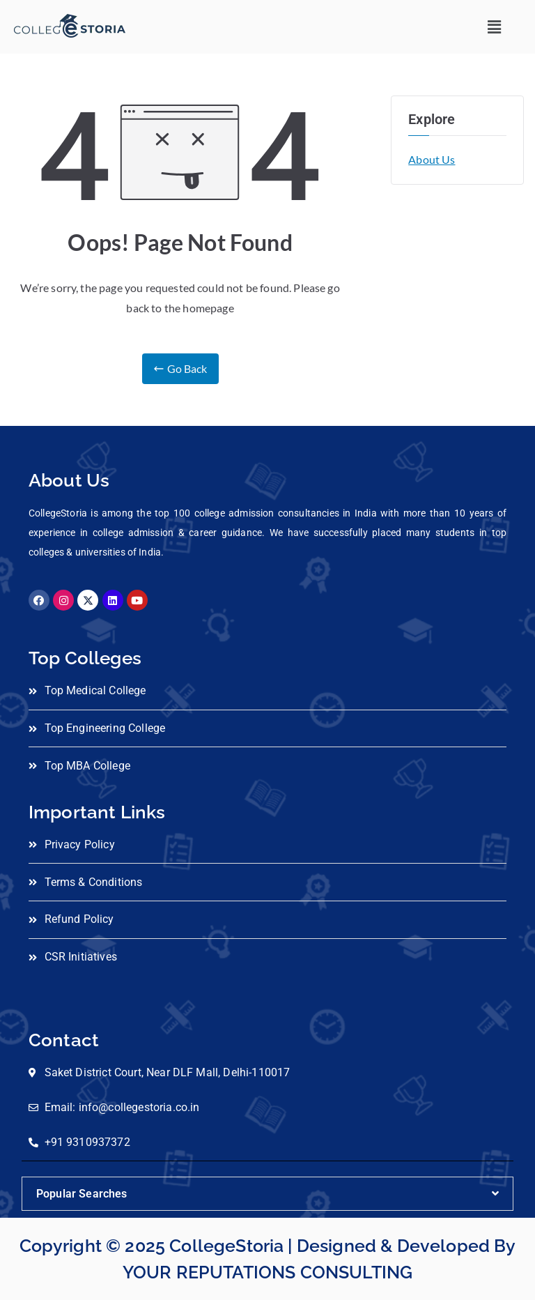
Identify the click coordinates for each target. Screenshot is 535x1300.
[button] (495, 27)
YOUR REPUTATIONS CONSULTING (267, 1272)
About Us (431, 159)
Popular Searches (81, 1193)
